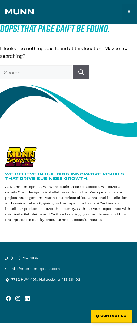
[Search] (81, 72)
